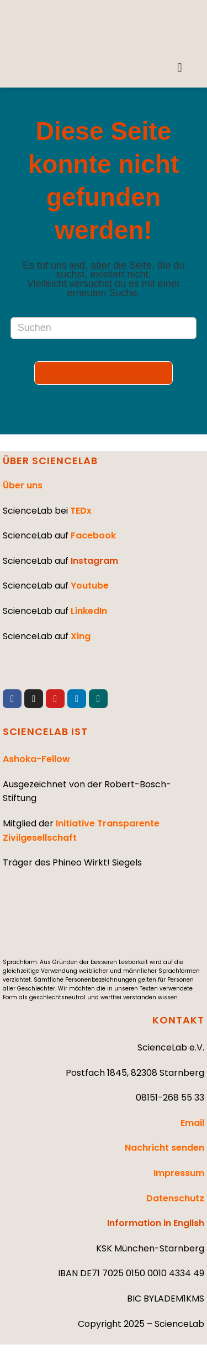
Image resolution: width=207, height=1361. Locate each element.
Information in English (155, 1223)
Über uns (23, 485)
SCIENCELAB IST (45, 731)
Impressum (178, 1173)
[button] (179, 67)
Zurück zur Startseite (103, 373)
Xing (81, 636)
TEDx (81, 510)
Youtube (90, 585)
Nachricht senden (164, 1147)
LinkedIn (89, 611)
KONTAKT (178, 1020)
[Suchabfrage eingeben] (103, 328)
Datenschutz (175, 1198)
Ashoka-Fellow (36, 759)
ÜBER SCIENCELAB (50, 460)
